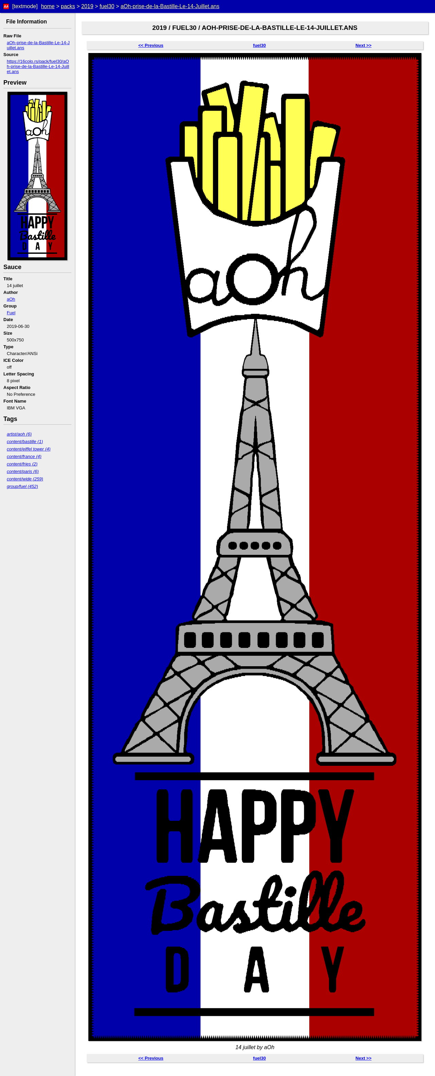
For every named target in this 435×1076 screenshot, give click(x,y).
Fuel (11, 312)
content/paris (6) (23, 471)
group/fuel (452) (22, 486)
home (48, 6)
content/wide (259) (25, 478)
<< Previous (150, 45)
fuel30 (107, 6)
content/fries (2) (22, 463)
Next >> (363, 45)
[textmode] (25, 6)
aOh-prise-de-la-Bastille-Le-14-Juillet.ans (170, 6)
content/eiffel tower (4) (29, 449)
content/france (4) (24, 456)
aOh (11, 299)
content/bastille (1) (25, 441)
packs (68, 6)
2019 (87, 6)
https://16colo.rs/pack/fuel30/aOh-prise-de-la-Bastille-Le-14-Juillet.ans (38, 66)
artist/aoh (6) (19, 434)
